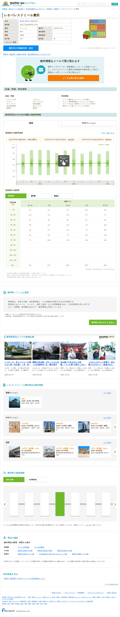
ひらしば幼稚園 (23, 547)
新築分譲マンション (74, 597)
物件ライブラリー (62, 601)
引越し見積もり (43, 601)
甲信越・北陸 (19, 603)
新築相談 (34, 601)
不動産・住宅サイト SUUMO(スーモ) (14, 597)
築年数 (33, 196)
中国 (37, 603)
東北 (8, 603)
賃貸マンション (36, 597)
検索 (115, 4)
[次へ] (115, 427)
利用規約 (81, 593)
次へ (115, 504)
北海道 (4, 603)
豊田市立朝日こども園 (26, 554)
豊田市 (56, 9)
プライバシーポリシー (95, 593)
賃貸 (29, 597)
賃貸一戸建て (56, 597)
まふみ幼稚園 (39, 547)
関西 (29, 603)
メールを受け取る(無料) (73, 78)
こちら (87, 525)
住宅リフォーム (13, 601)
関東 (12, 603)
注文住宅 (5, 601)
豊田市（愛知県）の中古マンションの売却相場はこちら (24, 578)
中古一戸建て (106, 597)
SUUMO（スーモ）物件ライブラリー (19, 3)
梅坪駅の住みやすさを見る (103, 322)
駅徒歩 (56, 196)
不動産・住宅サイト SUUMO (13, 9)
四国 (33, 603)
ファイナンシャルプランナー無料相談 (81, 601)
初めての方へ (57, 593)
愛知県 (49, 9)
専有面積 (11, 196)
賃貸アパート (47, 597)
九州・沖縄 (43, 603)
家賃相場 (64, 597)
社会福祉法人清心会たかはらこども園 (53, 554)
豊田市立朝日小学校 (64, 551)
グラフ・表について (108, 133)
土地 (112, 597)
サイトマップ (70, 593)
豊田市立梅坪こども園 (80, 554)
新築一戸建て (97, 597)
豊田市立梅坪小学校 (25, 551)
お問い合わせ (112, 593)
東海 (25, 603)
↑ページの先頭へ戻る (111, 584)
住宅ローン (52, 601)
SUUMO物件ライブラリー (35, 9)
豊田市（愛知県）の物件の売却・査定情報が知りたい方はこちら (27, 54)
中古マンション (86, 597)
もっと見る (107, 393)
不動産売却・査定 (25, 601)
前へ (5, 504)
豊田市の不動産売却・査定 (21, 48)
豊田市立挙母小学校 (45, 551)
